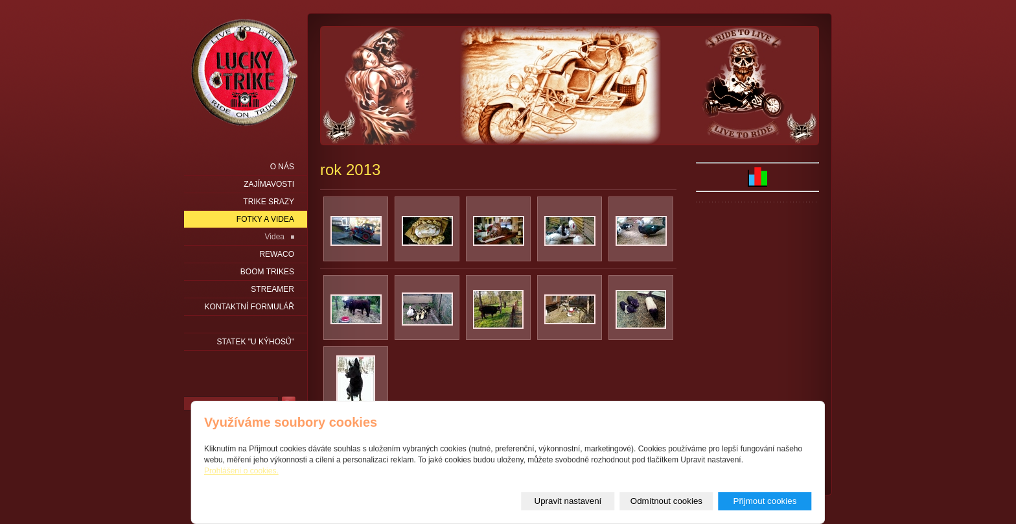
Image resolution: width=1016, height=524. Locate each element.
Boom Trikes (267, 271)
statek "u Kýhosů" (255, 341)
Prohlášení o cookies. (241, 470)
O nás (282, 166)
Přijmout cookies (765, 501)
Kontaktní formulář (249, 306)
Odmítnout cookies (666, 501)
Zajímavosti (269, 184)
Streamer (272, 289)
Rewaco (276, 254)
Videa (274, 236)
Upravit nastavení (568, 501)
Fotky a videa (265, 219)
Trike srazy (268, 201)
